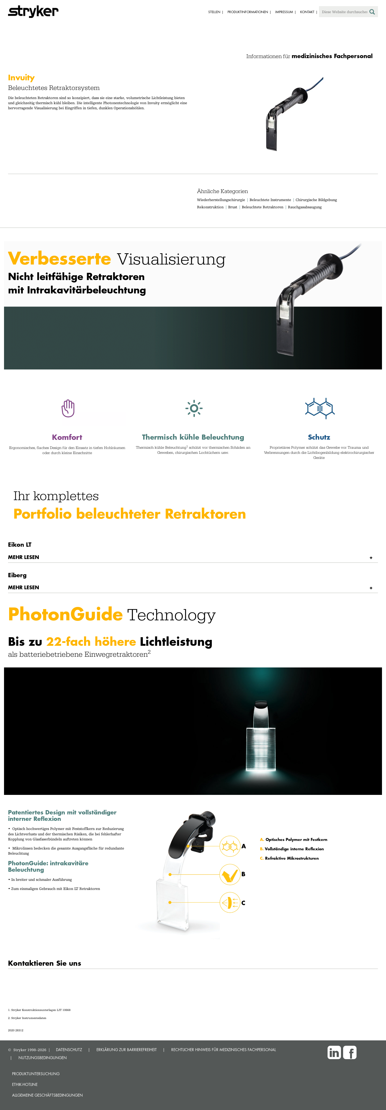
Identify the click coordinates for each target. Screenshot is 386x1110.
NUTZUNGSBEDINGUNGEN (42, 1057)
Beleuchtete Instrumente (270, 200)
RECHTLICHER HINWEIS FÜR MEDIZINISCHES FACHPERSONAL (223, 1049)
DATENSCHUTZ (69, 1049)
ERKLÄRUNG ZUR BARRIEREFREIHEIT (126, 1049)
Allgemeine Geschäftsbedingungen (47, 1095)
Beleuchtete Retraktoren (262, 207)
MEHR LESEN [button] (23, 557)
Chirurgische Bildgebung (316, 200)
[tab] (193, 557)
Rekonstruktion (210, 207)
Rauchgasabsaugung (305, 207)
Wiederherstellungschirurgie (221, 200)
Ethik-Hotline (25, 1084)
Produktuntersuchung (36, 1073)
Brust (232, 207)
